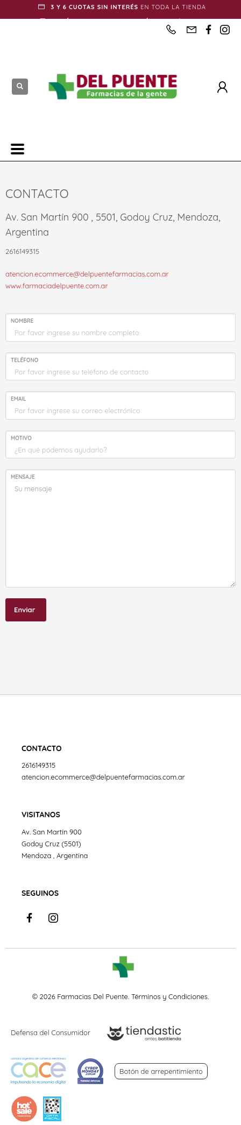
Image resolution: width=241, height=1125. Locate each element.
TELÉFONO (24, 360)
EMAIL (18, 398)
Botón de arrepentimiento (161, 1071)
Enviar (24, 609)
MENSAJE (23, 476)
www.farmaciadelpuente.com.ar (56, 285)
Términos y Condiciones (169, 996)
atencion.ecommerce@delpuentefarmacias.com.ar (87, 274)
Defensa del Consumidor (50, 1032)
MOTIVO (21, 438)
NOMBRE (22, 320)
